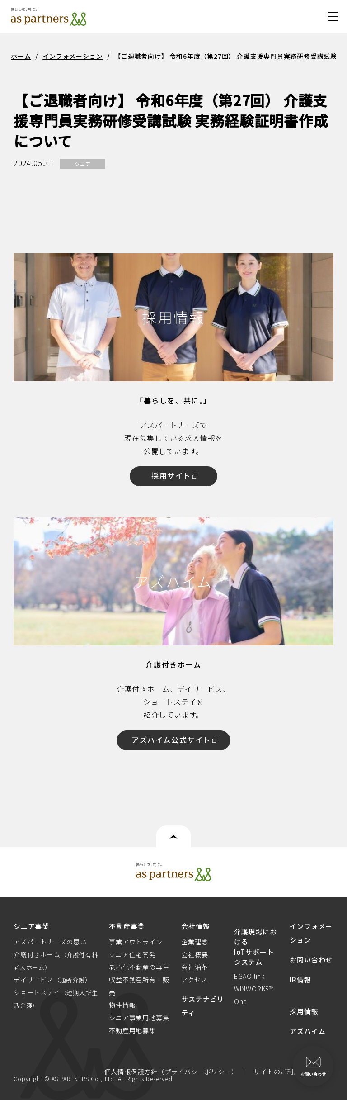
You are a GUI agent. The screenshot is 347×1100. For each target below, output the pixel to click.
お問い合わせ (311, 959)
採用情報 (304, 1011)
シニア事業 (31, 926)
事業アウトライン (135, 941)
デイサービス (52, 979)
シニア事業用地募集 (139, 1017)
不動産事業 (127, 926)
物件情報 (122, 1005)
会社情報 (195, 926)
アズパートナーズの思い (50, 941)
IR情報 (300, 979)
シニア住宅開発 (132, 954)
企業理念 (194, 941)
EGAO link (249, 976)
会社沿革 (194, 967)
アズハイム (307, 1031)
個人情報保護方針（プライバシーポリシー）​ (171, 1071)
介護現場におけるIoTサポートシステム (255, 947)
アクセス (194, 979)
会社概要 (194, 954)
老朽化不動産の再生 (139, 967)
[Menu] (333, 15)
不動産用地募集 (132, 1030)
